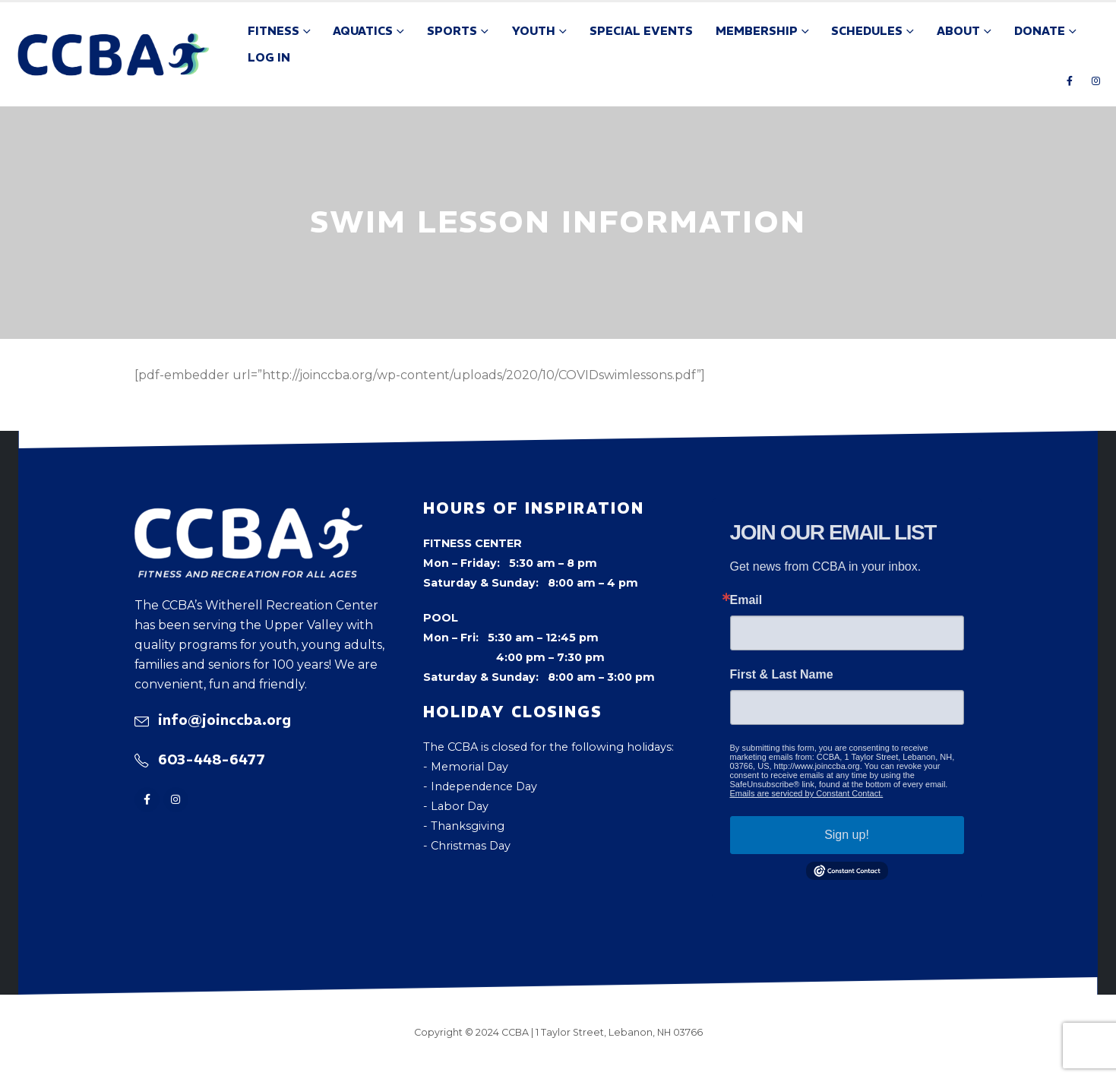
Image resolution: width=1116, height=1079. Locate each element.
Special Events (641, 31)
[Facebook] (1069, 80)
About (958, 31)
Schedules (867, 31)
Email (746, 600)
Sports (452, 31)
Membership (757, 31)
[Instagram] (1095, 80)
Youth (533, 31)
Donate (1039, 31)
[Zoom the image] (248, 517)
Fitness (273, 31)
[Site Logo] (113, 54)
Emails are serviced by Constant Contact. (807, 793)
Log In (269, 57)
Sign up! (846, 834)
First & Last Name (781, 675)
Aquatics (363, 31)
